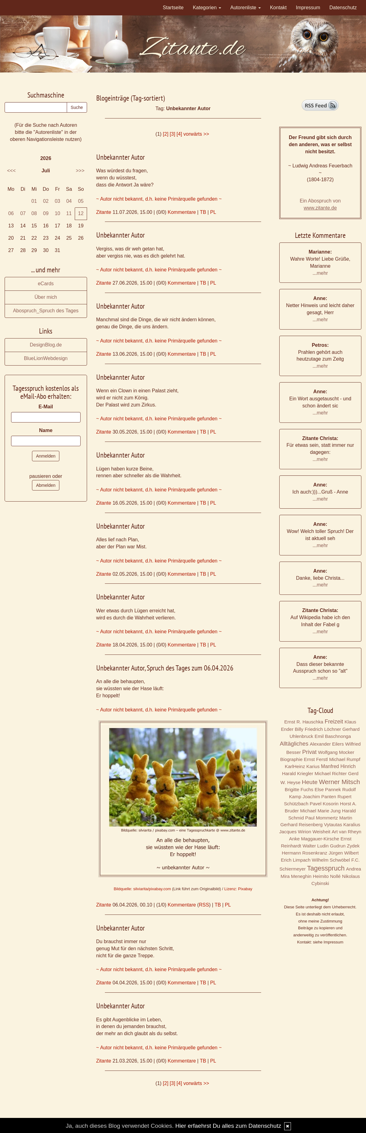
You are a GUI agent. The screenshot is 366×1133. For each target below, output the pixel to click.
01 (34, 201)
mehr (322, 273)
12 (81, 213)
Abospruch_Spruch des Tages (45, 310)
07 (23, 213)
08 (34, 213)
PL (213, 212)
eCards (46, 283)
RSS (204, 904)
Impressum (308, 7)
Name (46, 430)
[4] (179, 134)
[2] (166, 134)
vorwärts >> (196, 134)
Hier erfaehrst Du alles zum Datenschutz (228, 1126)
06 (11, 213)
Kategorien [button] (207, 7)
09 (46, 213)
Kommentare (182, 212)
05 (81, 201)
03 (57, 201)
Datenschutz (343, 7)
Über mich (45, 297)
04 (69, 201)
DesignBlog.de (46, 344)
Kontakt (278, 7)
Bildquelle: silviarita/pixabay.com (142, 889)
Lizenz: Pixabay (238, 889)
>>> (80, 170)
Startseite (173, 7)
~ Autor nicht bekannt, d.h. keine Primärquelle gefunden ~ (159, 199)
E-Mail (45, 406)
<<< (11, 170)
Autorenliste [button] (245, 7)
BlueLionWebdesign (46, 358)
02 (46, 201)
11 (69, 213)
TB (203, 212)
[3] (172, 134)
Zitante (103, 212)
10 (57, 213)
